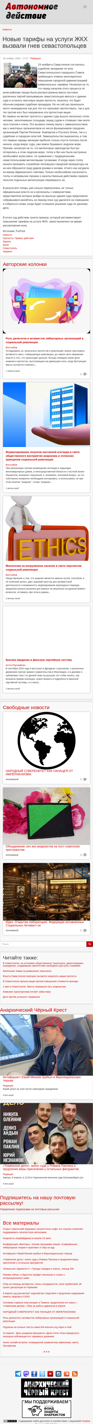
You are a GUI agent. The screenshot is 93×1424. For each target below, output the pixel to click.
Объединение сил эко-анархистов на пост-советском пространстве (43, 848)
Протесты (8, 238)
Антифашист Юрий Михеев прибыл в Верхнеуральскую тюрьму (42, 1079)
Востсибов (11, 347)
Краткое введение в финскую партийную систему (39, 660)
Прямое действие (24, 238)
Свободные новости (26, 707)
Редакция (35, 58)
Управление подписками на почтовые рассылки (29, 1209)
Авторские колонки (25, 264)
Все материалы (21, 1223)
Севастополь (10, 248)
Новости (7, 29)
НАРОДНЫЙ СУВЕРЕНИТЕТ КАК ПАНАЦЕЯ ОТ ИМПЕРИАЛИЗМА (39, 772)
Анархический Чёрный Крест (33, 1010)
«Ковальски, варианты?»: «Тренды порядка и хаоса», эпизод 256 (38, 1268)
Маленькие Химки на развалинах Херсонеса (27, 971)
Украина (7, 251)
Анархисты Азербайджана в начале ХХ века (27, 1238)
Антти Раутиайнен (15, 665)
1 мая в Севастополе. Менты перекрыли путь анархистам (34, 986)
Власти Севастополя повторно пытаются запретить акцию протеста (39, 976)
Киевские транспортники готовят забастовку (27, 991)
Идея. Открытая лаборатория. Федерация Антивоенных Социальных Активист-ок (45, 923)
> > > (46, 1351)
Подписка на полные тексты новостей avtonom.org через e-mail (37, 1327)
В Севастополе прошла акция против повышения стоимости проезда (40, 981)
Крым (6, 244)
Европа (7, 241)
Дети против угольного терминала (21, 997)
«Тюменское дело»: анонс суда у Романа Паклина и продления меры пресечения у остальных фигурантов (41, 1167)
